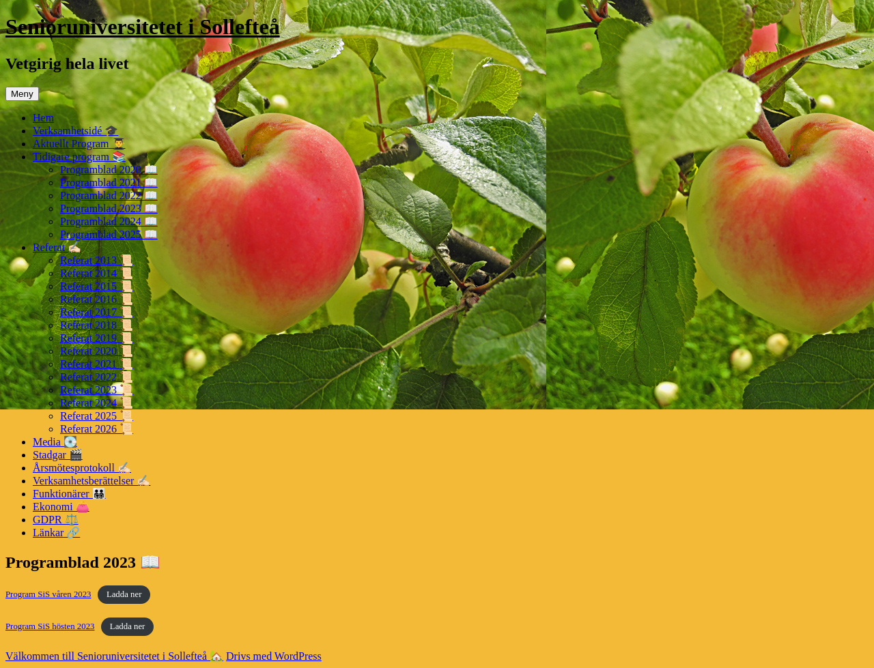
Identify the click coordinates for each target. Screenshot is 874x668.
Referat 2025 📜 (96, 416)
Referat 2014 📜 (96, 273)
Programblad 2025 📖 (109, 234)
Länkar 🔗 (56, 532)
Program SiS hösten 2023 (49, 626)
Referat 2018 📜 (96, 325)
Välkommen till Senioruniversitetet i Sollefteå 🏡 (114, 656)
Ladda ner (124, 594)
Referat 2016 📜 (96, 299)
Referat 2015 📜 (96, 286)
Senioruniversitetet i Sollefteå (142, 26)
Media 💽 (55, 442)
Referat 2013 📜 (96, 260)
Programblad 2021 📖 (109, 182)
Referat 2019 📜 (96, 338)
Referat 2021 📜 (96, 364)
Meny (22, 94)
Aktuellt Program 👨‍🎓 (79, 143)
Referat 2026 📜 (96, 429)
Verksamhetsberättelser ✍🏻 (91, 481)
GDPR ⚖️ (56, 519)
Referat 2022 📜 (96, 377)
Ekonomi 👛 (61, 506)
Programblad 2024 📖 (109, 221)
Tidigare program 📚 (79, 156)
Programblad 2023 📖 (109, 208)
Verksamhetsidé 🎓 (75, 130)
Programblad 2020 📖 (109, 169)
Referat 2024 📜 (96, 403)
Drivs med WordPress (274, 656)
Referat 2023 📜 (96, 390)
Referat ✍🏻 (57, 247)
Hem (43, 118)
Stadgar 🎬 (58, 455)
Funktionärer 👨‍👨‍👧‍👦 (69, 493)
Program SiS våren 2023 (48, 594)
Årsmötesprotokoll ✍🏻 (82, 468)
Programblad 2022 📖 (109, 195)
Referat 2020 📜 (96, 351)
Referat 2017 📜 (96, 312)
